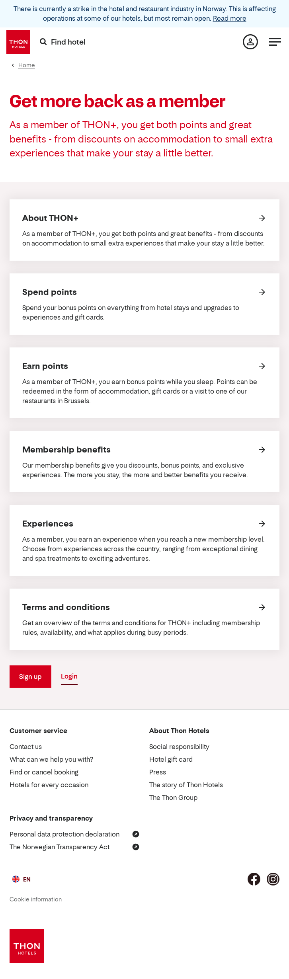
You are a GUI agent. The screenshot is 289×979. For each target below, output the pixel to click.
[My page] (250, 41)
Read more (229, 18)
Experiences (47, 524)
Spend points (49, 292)
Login (69, 676)
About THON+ (50, 218)
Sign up (30, 677)
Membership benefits (66, 449)
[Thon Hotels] (18, 42)
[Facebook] (254, 879)
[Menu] (275, 41)
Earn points (45, 366)
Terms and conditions (66, 607)
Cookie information (36, 899)
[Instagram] (273, 879)
